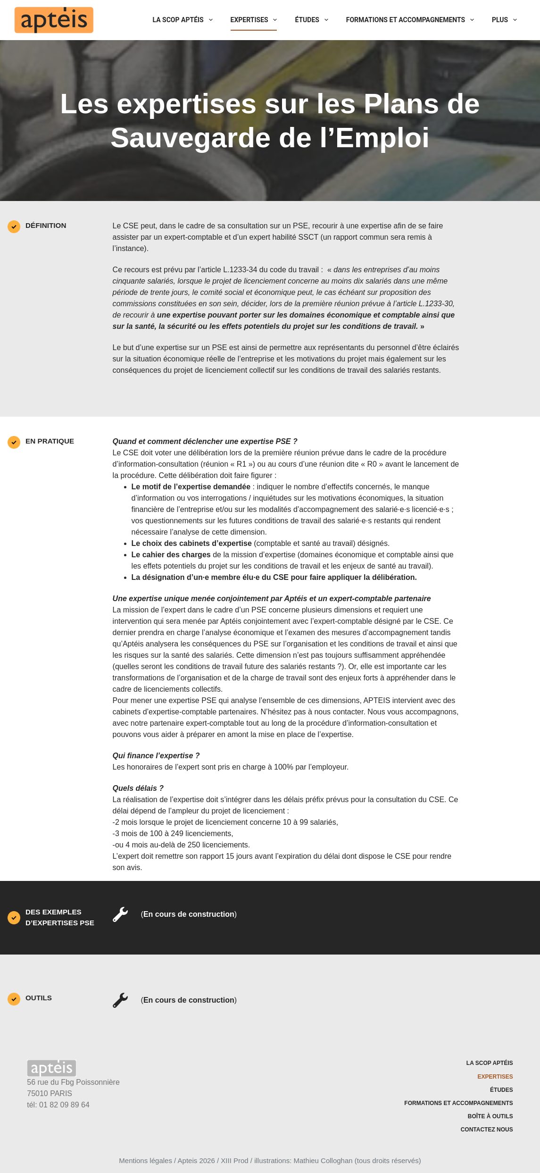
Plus (506, 19)
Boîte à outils (490, 1116)
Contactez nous (487, 1129)
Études (313, 19)
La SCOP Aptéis (184, 19)
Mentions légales (145, 1160)
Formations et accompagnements (412, 19)
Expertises (256, 19)
